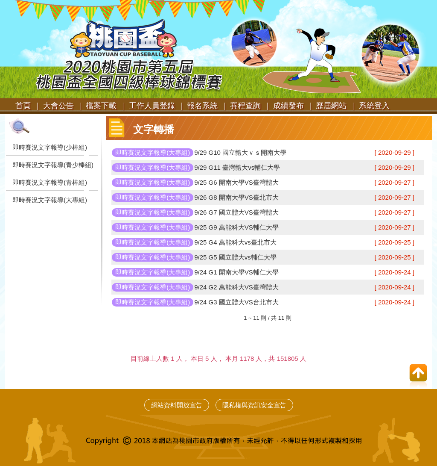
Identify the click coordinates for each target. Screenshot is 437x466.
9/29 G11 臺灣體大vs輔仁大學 (237, 167)
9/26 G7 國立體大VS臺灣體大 (236, 212)
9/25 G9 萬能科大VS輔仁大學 (236, 227)
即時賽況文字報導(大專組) (49, 200)
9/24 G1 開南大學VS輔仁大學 (236, 272)
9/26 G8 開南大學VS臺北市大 (236, 197)
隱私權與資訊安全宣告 (254, 405)
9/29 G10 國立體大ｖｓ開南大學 (240, 152)
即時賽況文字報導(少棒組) (49, 147)
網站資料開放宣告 (176, 405)
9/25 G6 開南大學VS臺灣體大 (236, 182)
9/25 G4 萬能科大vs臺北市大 (235, 242)
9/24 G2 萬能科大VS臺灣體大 (236, 287)
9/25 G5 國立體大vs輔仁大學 (235, 257)
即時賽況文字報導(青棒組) (49, 182)
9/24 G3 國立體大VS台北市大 (236, 302)
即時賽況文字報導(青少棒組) (52, 164)
